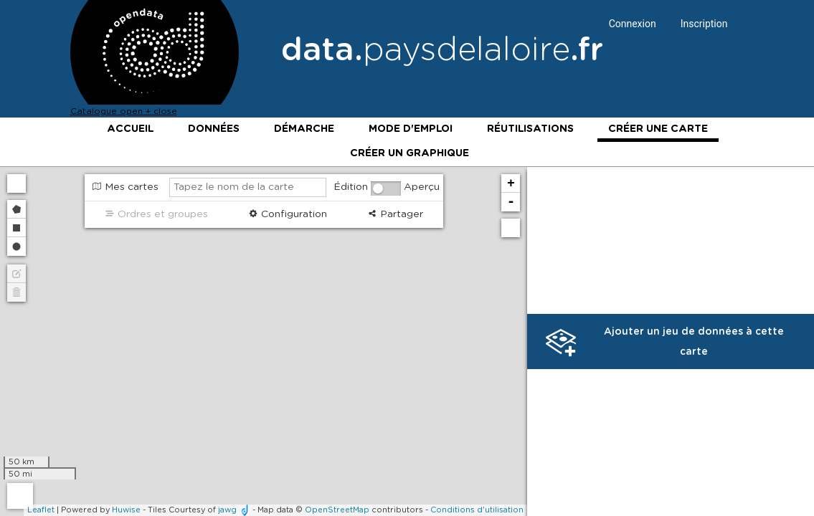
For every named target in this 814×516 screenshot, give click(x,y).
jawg (227, 510)
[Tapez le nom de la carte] (247, 187)
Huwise (126, 510)
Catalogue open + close (123, 111)
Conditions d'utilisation (477, 510)
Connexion (632, 23)
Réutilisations (530, 129)
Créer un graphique (409, 153)
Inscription (704, 23)
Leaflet (41, 510)
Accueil (130, 129)
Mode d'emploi (411, 129)
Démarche (304, 129)
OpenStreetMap (337, 510)
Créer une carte (658, 129)
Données (214, 129)
